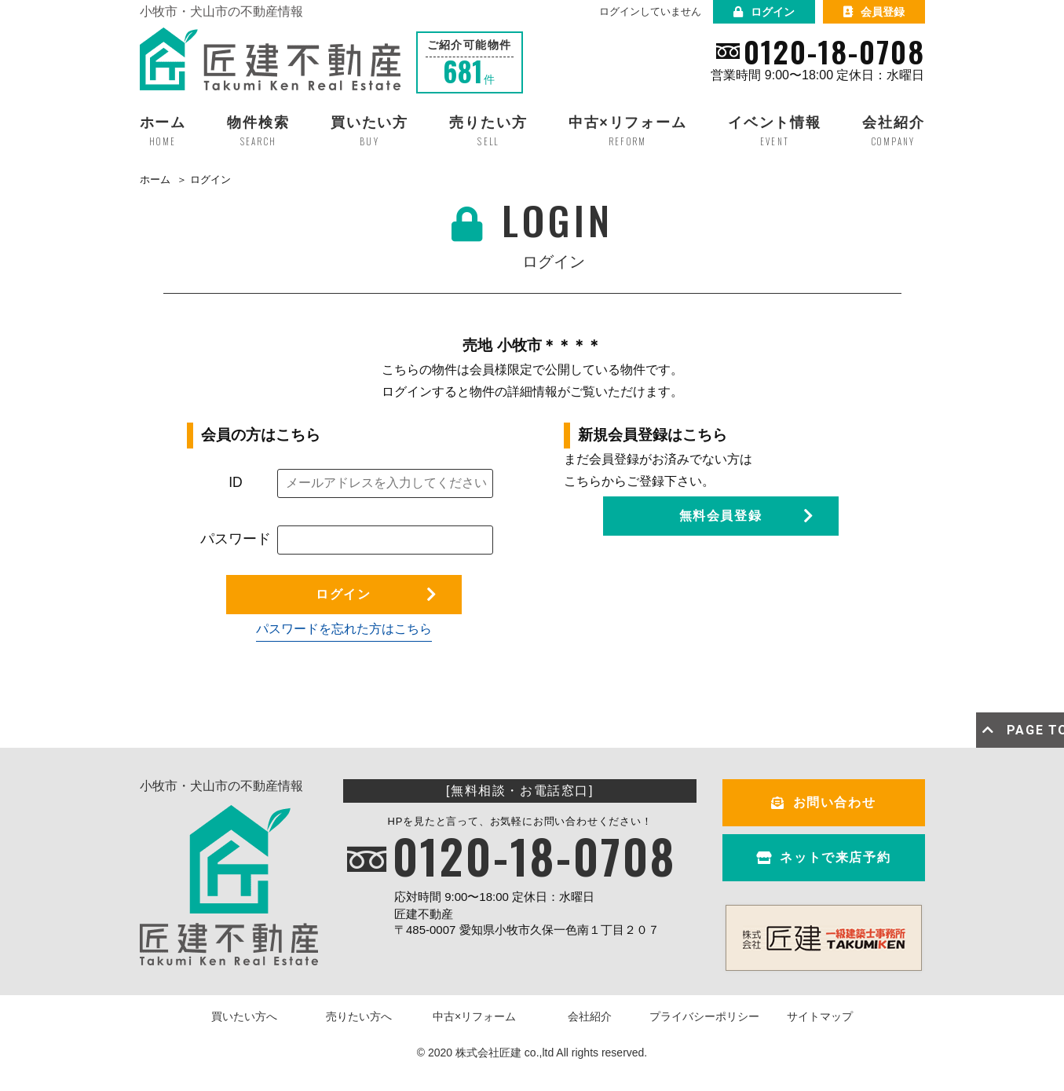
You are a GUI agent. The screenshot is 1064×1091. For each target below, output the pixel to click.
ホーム (155, 179)
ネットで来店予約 (823, 857)
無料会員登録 (720, 515)
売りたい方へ (359, 1016)
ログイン (764, 11)
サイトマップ (820, 1016)
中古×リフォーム (474, 1016)
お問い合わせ (823, 802)
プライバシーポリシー (704, 1016)
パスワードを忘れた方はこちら (344, 628)
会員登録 (874, 11)
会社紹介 (590, 1016)
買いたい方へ (244, 1016)
